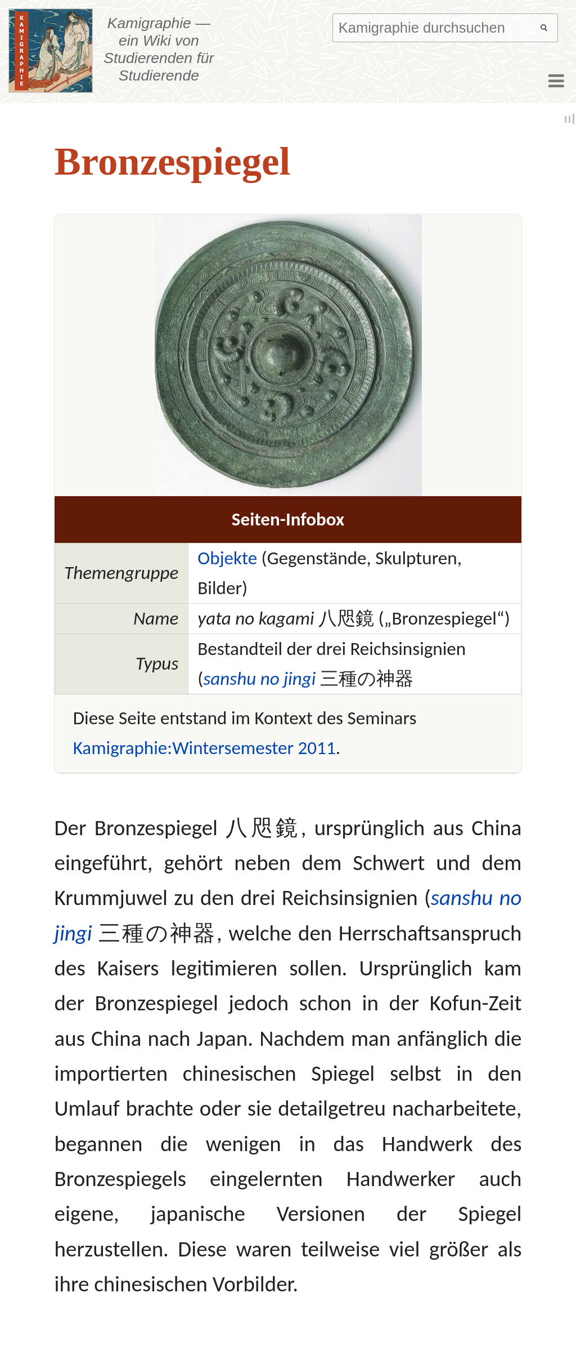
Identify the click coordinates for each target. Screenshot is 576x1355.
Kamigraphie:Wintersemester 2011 (204, 747)
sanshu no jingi (259, 678)
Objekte (227, 557)
